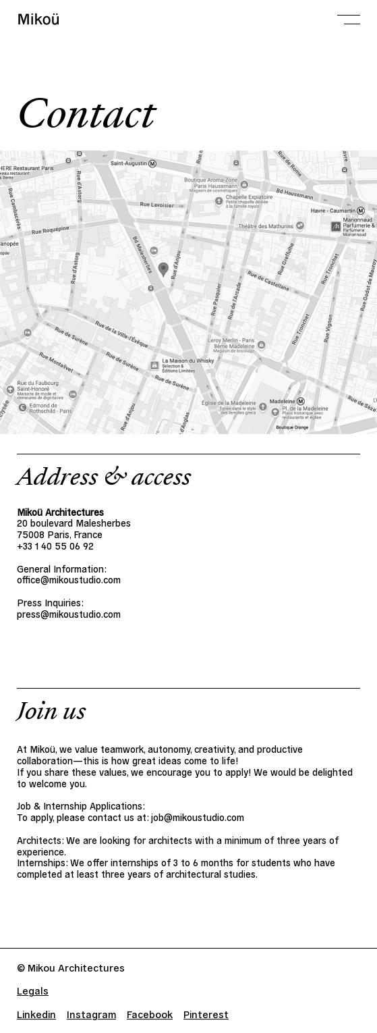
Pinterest (206, 1013)
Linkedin (36, 1013)
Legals (33, 990)
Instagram (91, 1013)
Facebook (150, 1013)
